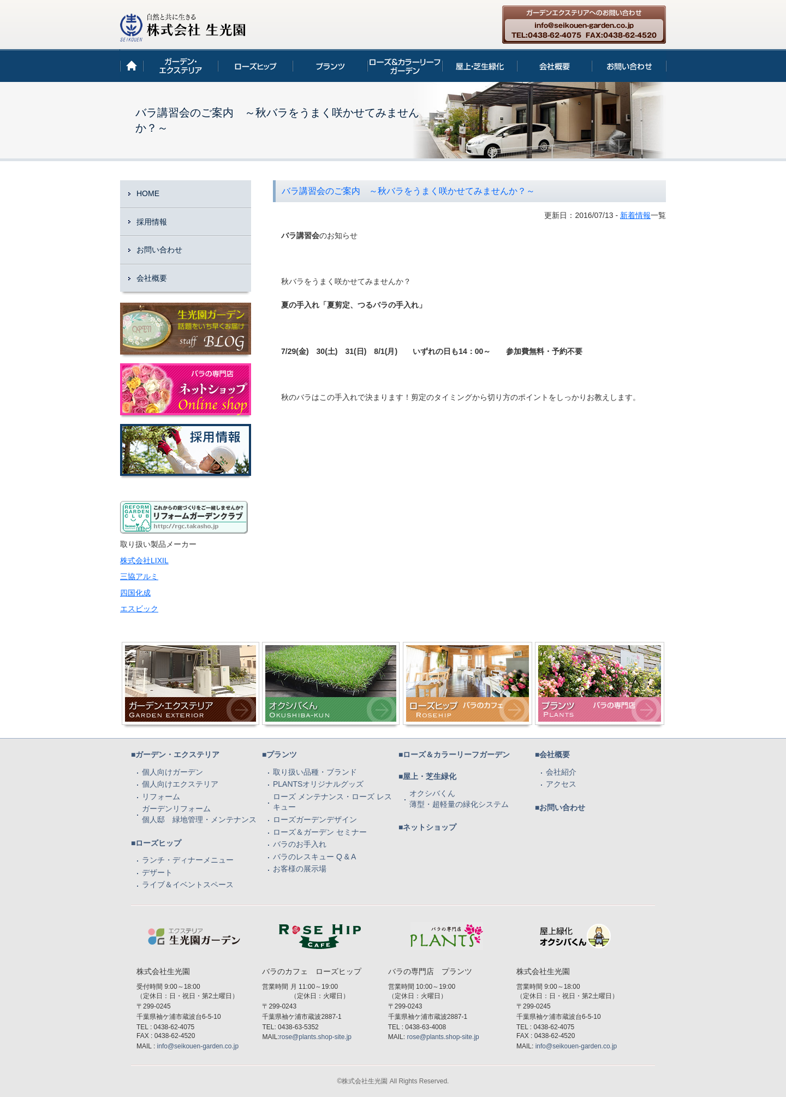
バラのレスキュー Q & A (314, 856)
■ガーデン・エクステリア (175, 754)
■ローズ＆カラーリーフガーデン (454, 754)
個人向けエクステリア (180, 784)
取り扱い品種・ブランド (315, 772)
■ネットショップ (427, 827)
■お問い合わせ (560, 807)
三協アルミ (139, 576)
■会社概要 (552, 754)
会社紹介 (561, 772)
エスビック (139, 608)
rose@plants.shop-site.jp (315, 1037)
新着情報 (635, 215)
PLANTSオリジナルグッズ (318, 784)
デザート (157, 872)
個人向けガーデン (172, 772)
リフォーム (161, 796)
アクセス (561, 784)
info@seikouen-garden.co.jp (198, 1046)
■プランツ (279, 754)
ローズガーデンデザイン (315, 819)
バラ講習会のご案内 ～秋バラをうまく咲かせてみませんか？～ (408, 191)
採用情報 (151, 221)
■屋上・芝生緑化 (427, 776)
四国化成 (135, 592)
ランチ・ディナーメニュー (188, 860)
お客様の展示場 (299, 868)
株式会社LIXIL (144, 560)
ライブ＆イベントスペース (188, 884)
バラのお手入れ (299, 844)
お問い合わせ (159, 249)
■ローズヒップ (156, 843)
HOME (147, 193)
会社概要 (151, 278)
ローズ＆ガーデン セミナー (320, 832)
